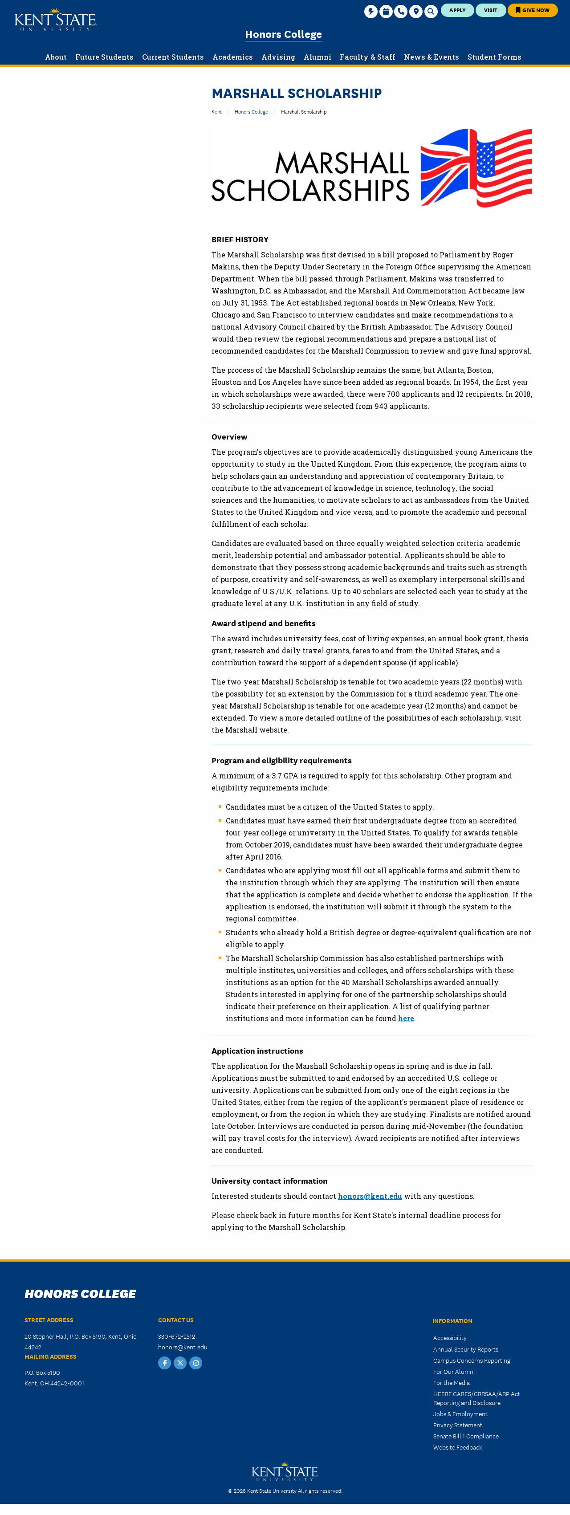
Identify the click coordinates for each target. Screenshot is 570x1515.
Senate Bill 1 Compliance (466, 1436)
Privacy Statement (457, 1424)
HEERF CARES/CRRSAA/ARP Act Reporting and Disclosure (476, 1398)
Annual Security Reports (465, 1349)
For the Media (451, 1382)
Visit (490, 9)
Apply (457, 9)
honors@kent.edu (370, 1196)
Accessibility (450, 1337)
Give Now (533, 9)
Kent (217, 111)
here (406, 1018)
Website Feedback (457, 1447)
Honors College (283, 33)
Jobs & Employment (460, 1413)
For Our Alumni (454, 1371)
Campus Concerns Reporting (471, 1360)
